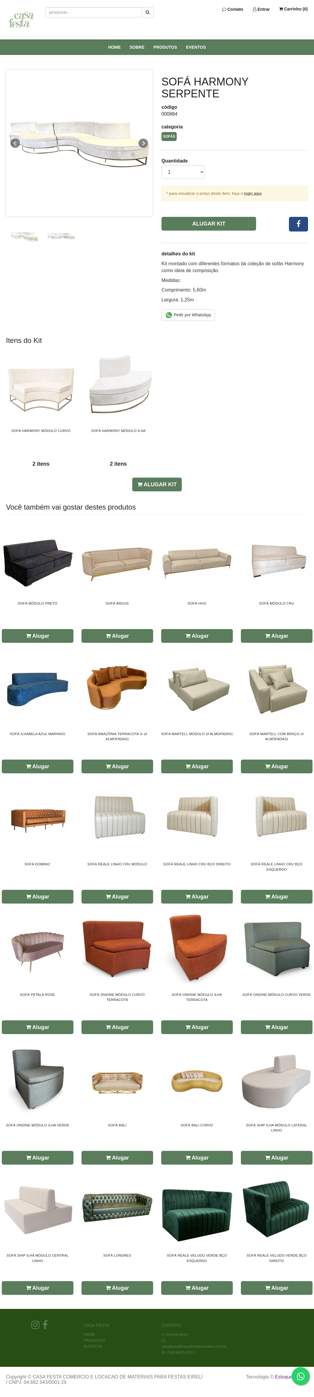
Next (143, 143)
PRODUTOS (165, 47)
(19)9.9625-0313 (180, 1352)
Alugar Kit (208, 224)
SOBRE (137, 47)
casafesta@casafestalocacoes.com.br (194, 1346)
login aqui (252, 193)
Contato (232, 9)
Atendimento (174, 1334)
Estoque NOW (290, 1376)
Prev (15, 143)
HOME (114, 47)
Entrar (261, 9)
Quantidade (174, 160)
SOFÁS (169, 136)
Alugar (37, 636)
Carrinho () (293, 9)
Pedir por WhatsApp (188, 315)
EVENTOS (196, 47)
